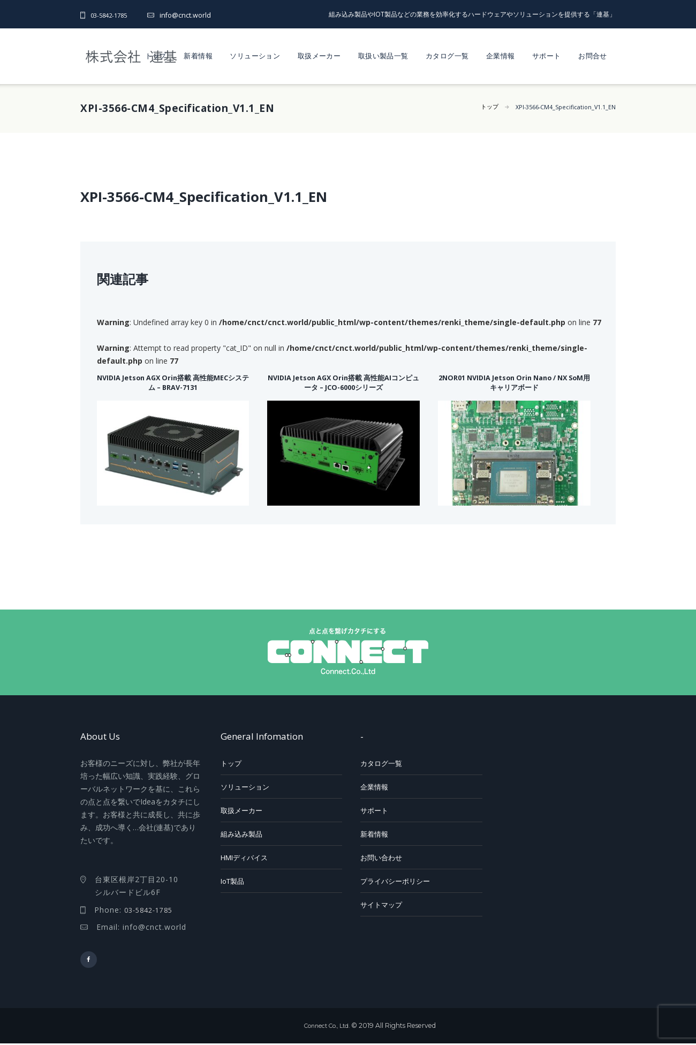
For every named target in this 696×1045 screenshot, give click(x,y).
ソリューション (255, 56)
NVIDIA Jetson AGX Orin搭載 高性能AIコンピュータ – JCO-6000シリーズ (343, 382)
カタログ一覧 (447, 56)
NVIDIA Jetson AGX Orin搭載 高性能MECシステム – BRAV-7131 (172, 382)
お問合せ (592, 56)
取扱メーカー (319, 56)
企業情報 (500, 56)
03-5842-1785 (111, 15)
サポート (546, 56)
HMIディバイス (244, 857)
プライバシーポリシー (395, 881)
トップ (156, 56)
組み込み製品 (241, 834)
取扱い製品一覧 (383, 56)
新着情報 (198, 56)
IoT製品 (232, 881)
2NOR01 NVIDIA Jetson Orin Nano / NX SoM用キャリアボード (514, 382)
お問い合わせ (381, 857)
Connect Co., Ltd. (326, 1027)
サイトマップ (381, 904)
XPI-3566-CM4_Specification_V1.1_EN (560, 106)
